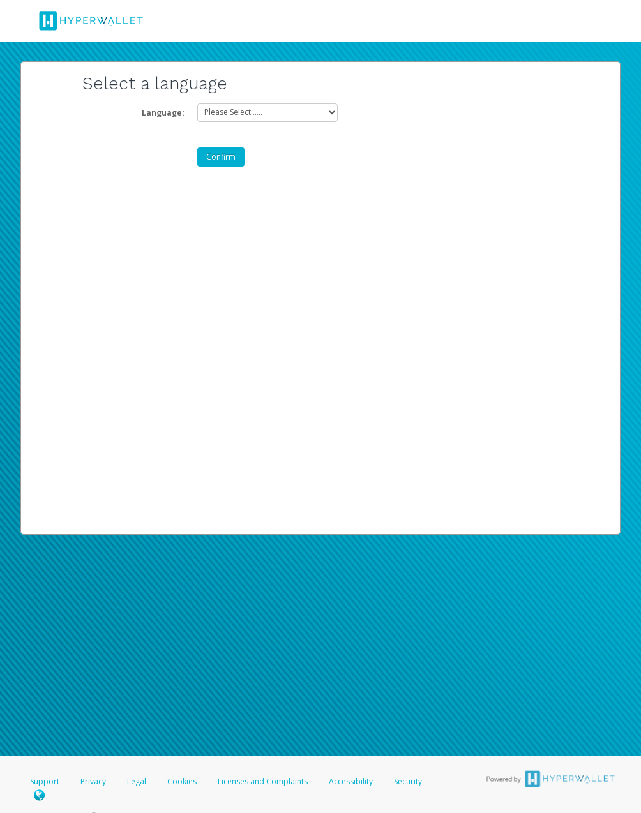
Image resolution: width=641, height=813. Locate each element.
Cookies (182, 781)
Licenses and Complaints (264, 781)
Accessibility (351, 781)
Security (408, 781)
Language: (163, 112)
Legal (136, 781)
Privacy (93, 781)
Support (44, 781)
